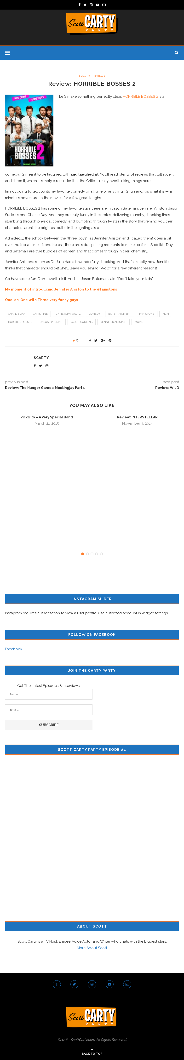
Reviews (99, 76)
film (165, 313)
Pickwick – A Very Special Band (47, 417)
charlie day (16, 313)
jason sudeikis (81, 322)
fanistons (146, 313)
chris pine (40, 313)
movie (139, 322)
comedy (94, 313)
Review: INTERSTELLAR (137, 417)
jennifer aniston (113, 322)
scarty (41, 358)
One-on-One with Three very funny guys (41, 300)
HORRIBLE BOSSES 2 (140, 96)
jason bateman (51, 322)
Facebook (13, 649)
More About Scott (92, 948)
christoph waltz (68, 313)
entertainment (119, 313)
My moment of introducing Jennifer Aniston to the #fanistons (61, 289)
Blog (82, 76)
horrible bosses (20, 322)
